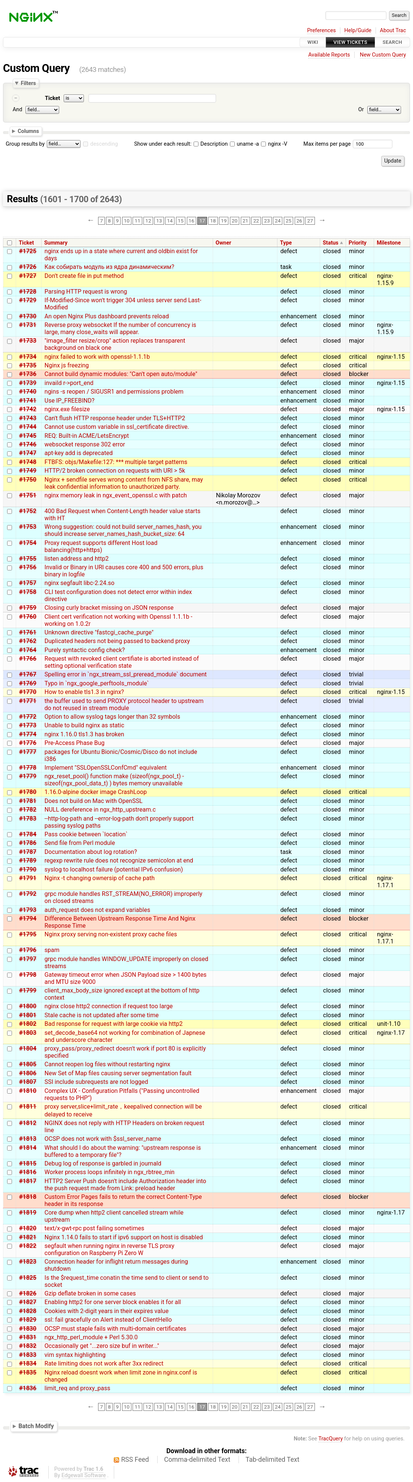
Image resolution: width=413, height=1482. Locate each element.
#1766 (27, 658)
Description (211, 144)
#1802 (27, 1023)
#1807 (27, 1081)
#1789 (27, 860)
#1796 (27, 950)
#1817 (27, 1181)
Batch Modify (36, 1426)
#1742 (27, 409)
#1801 (27, 1015)
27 (310, 221)
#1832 (27, 1345)
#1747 (27, 453)
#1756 (27, 567)
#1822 (27, 1245)
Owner (223, 243)
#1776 (27, 742)
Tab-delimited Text (273, 1459)
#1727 (27, 275)
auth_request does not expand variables (97, 909)
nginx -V (274, 144)
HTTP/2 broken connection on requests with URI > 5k (115, 470)
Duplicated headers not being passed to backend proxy (117, 641)
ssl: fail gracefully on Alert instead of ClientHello (108, 1319)
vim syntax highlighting (75, 1354)
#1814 (27, 1147)
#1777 (27, 751)
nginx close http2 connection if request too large (109, 1006)
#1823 (27, 1261)
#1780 (27, 791)
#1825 (27, 1277)
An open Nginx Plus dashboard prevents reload (107, 316)
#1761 (27, 632)
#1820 (27, 1228)
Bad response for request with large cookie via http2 (114, 1023)
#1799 (27, 990)
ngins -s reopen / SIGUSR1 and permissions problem (114, 391)
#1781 (27, 800)
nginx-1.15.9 (385, 279)
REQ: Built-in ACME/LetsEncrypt (87, 435)
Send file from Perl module (80, 842)
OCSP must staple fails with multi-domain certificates (115, 1328)
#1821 (27, 1237)
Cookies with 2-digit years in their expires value (106, 1311)
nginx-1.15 (391, 356)
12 (148, 221)
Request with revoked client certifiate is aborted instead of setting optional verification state (122, 662)
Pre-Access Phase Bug (75, 742)
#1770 (27, 691)
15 (180, 221)
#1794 (27, 918)
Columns (28, 131)
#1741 (27, 400)
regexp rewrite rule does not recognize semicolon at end (119, 860)
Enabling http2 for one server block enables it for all (113, 1302)
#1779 (27, 776)
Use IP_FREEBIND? (69, 400)
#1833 (27, 1354)
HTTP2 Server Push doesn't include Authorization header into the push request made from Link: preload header (125, 1185)
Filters (28, 83)
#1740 (27, 391)
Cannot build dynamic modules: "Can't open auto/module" (121, 374)
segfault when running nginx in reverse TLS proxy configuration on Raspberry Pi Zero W (109, 1249)
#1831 (27, 1337)
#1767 (27, 674)
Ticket (52, 98)
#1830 (27, 1328)
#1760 (27, 616)
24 (277, 221)
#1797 (27, 959)
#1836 (27, 1388)
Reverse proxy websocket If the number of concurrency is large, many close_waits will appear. (120, 328)
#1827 (27, 1302)
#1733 (27, 340)
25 (288, 221)
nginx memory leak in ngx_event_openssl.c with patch (116, 495)
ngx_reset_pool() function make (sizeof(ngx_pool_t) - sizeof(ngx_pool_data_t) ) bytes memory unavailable (114, 780)
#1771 (27, 700)
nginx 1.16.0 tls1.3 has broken (84, 734)
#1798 (27, 974)
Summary (55, 243)
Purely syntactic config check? (85, 650)
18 (213, 221)
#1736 (27, 374)
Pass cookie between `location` (86, 834)
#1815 (27, 1163)
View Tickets (350, 42)
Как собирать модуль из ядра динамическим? (109, 266)
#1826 (27, 1293)
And (17, 109)
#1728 (27, 291)
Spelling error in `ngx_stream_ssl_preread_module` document (126, 674)
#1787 (27, 851)
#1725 (27, 251)
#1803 (27, 1032)
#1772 (27, 716)
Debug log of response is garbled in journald (103, 1163)
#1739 (27, 383)
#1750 (27, 479)
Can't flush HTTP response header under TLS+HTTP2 (115, 418)
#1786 (27, 842)
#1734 (27, 356)
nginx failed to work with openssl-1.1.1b (97, 356)
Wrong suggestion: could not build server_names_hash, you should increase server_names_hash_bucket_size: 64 (123, 530)
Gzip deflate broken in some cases (90, 1293)
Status (330, 243)
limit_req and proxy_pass (77, 1388)
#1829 (27, 1319)
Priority (358, 243)
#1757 (27, 583)
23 (267, 221)
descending (104, 144)
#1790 (27, 869)
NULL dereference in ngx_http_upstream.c (100, 809)
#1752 (27, 511)
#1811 (27, 1106)
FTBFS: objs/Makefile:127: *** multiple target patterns (116, 462)
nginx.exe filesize (67, 409)
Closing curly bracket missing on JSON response (109, 607)
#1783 (27, 818)
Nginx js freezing (67, 365)
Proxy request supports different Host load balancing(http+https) (101, 546)
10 (127, 221)
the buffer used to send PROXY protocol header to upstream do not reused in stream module (124, 704)
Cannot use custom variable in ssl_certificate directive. (117, 426)
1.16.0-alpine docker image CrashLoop (96, 791)
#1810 (27, 1090)
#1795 (27, 934)
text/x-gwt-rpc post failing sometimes (94, 1228)
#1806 (27, 1073)
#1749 (27, 470)
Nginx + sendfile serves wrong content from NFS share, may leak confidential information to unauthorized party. (124, 483)
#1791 (27, 878)
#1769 (27, 683)
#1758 (27, 591)
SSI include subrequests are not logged (96, 1081)
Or (361, 109)
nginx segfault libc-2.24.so (80, 583)
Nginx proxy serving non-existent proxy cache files (111, 934)
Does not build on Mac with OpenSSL (94, 800)
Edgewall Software (83, 1475)
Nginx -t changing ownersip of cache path (100, 878)
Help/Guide (357, 30)
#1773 (27, 725)
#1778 (27, 767)
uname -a (244, 144)
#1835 (27, 1372)
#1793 (27, 909)
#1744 (27, 426)
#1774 (27, 734)
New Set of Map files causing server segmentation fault (118, 1073)
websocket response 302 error (85, 444)
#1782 (27, 809)
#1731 (27, 324)
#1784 (27, 834)
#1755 (27, 558)
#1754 (27, 542)
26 (299, 221)
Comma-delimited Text (197, 1459)
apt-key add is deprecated (79, 453)
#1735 (27, 365)
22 (256, 221)
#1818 (27, 1196)
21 (245, 221)
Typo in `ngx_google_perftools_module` (97, 683)
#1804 (27, 1048)
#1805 (27, 1064)
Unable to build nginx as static (84, 725)
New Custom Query (383, 55)
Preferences (321, 30)
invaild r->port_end (69, 383)
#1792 (27, 893)
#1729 (27, 300)
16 (191, 221)
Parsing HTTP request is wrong (86, 291)
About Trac (393, 30)
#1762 (27, 641)
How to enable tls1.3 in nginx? (84, 691)
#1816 (27, 1172)
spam (52, 950)
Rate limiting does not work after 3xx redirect (104, 1363)
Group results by (25, 144)
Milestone (389, 243)
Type (286, 243)
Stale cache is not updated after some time (102, 1015)
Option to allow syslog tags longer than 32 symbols (112, 716)
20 (234, 221)
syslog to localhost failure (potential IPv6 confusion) (114, 869)
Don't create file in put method (84, 275)
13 (159, 221)
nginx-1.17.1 (385, 882)
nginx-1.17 (391, 1032)
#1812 (27, 1123)
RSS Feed (135, 1459)
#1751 (27, 495)
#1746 (27, 444)
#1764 (27, 650)
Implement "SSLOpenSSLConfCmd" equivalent (106, 767)
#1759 (27, 607)
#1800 (27, 1006)
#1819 (27, 1212)
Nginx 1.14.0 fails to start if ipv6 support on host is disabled (124, 1237)
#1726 (27, 266)
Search (392, 42)
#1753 (27, 526)
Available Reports (329, 55)
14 (170, 221)
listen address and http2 (77, 558)
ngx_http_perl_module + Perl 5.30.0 (91, 1337)
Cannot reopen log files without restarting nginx (107, 1064)
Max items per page (326, 144)
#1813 (27, 1138)
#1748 (27, 462)
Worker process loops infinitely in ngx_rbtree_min (109, 1172)
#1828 (27, 1311)
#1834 (27, 1363)
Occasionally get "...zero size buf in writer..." (102, 1345)
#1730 (27, 316)
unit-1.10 (388, 1023)
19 (224, 221)
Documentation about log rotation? (91, 851)
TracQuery (330, 1439)
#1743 (27, 418)
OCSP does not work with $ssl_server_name (103, 1138)
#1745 (27, 435)
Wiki (312, 42)
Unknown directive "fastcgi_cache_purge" (99, 632)
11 (137, 221)
